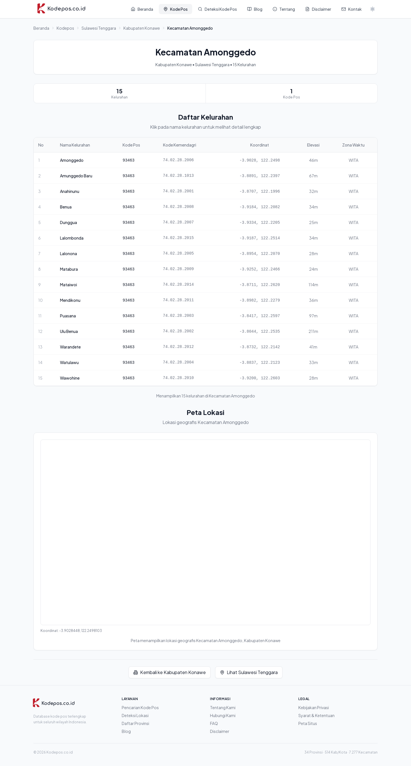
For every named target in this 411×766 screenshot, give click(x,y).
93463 (128, 160)
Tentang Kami (223, 707)
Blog (126, 731)
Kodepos (65, 28)
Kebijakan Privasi (313, 707)
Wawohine (70, 377)
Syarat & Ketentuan (316, 715)
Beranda (41, 28)
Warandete (70, 346)
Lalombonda (72, 237)
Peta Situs (307, 723)
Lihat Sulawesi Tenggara (249, 672)
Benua (66, 206)
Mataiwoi (68, 284)
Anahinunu (69, 191)
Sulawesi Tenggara (99, 28)
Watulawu (69, 362)
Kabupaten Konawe (141, 28)
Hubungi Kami (223, 715)
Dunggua (68, 222)
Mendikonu (70, 300)
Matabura (69, 269)
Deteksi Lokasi (135, 715)
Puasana (68, 315)
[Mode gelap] (372, 9)
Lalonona (68, 253)
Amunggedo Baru (76, 175)
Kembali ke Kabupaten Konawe (169, 672)
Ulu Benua (69, 331)
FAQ (214, 723)
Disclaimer (219, 731)
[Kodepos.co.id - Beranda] (61, 9)
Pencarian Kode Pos (140, 707)
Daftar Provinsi (135, 723)
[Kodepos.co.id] (53, 703)
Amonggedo (72, 160)
